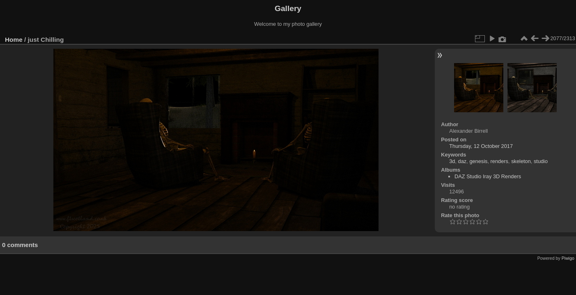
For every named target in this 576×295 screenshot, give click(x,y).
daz (462, 161)
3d (452, 161)
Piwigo (568, 258)
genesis (478, 161)
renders (499, 161)
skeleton (521, 161)
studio (541, 161)
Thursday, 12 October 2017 (481, 146)
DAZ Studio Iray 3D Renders (487, 176)
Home (14, 39)
